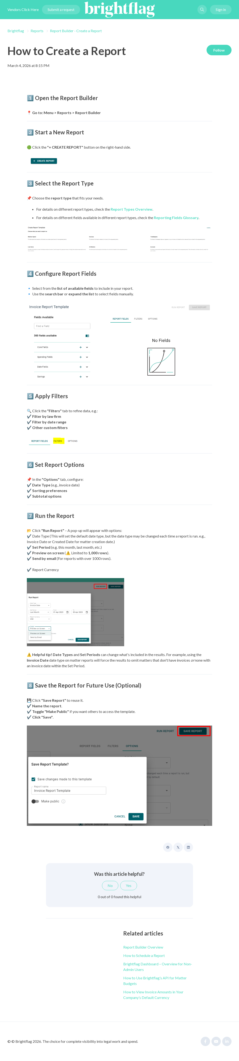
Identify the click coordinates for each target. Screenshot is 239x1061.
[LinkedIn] (188, 847)
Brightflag (15, 30)
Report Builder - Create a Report (76, 30)
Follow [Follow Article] (218, 50)
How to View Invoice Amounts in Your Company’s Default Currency (153, 995)
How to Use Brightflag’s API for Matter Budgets (155, 981)
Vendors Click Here (23, 10)
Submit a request (61, 10)
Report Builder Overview (143, 947)
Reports (37, 30)
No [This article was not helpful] (110, 885)
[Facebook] (167, 847)
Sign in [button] (221, 10)
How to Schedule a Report (144, 955)
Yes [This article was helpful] (128, 885)
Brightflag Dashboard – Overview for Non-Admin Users (157, 967)
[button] (202, 10)
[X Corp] (178, 847)
